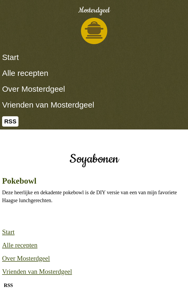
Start (10, 57)
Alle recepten (25, 73)
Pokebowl (19, 181)
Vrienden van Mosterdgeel (48, 104)
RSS (10, 121)
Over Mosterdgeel (33, 89)
